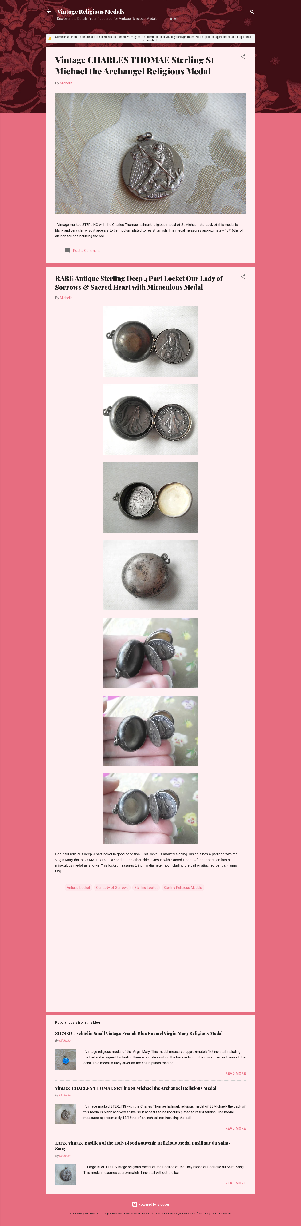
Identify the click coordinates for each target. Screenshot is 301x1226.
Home (173, 19)
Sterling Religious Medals (183, 887)
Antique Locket (78, 887)
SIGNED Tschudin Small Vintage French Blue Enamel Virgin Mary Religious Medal (139, 1033)
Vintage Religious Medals (90, 11)
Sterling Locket (146, 887)
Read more (235, 1073)
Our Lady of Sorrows (112, 887)
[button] (243, 57)
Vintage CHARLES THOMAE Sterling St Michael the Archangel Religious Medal (134, 65)
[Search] (252, 13)
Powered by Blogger (150, 1204)
